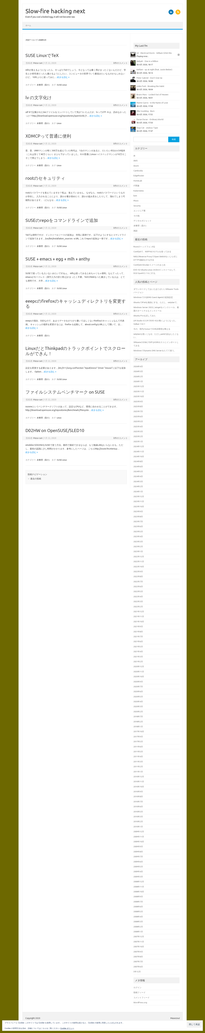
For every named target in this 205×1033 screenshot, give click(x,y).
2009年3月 (138, 877)
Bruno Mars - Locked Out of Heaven (152, 94)
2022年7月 (138, 581)
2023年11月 (138, 501)
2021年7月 (138, 636)
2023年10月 (138, 506)
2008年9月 (138, 896)
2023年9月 (138, 511)
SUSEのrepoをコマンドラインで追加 (61, 220)
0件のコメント (120, 63)
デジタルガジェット (142, 221)
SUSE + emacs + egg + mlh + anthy (57, 258)
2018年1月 (138, 726)
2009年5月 (138, 866)
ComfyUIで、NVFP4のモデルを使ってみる (152, 251)
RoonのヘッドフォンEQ (144, 247)
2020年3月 (138, 706)
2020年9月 (138, 681)
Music (136, 200)
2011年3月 (138, 761)
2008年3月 (138, 921)
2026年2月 (138, 376)
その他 (136, 216)
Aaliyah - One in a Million (147, 61)
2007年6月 (138, 967)
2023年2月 (138, 546)
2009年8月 (138, 851)
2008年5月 (138, 911)
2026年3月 (138, 371)
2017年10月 (138, 731)
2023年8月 (138, 516)
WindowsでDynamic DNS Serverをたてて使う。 (154, 350)
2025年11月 (138, 391)
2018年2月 (138, 721)
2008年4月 (138, 916)
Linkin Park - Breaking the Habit (150, 86)
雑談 (135, 231)
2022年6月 (138, 586)
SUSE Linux (62, 85)
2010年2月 (138, 821)
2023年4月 (138, 536)
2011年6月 (138, 746)
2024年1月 (138, 491)
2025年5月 (138, 421)
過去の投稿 (34, 478)
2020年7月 (138, 686)
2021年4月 (138, 651)
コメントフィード (141, 997)
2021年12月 (138, 611)
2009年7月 (138, 856)
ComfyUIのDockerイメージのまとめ (149, 265)
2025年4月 (138, 426)
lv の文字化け (38, 97)
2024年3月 (138, 481)
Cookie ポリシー (67, 1028)
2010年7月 (138, 801)
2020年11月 (138, 671)
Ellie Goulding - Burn (145, 111)
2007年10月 (138, 946)
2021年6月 (138, 641)
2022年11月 (138, 561)
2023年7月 (138, 521)
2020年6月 (138, 691)
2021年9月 (138, 626)
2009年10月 (138, 841)
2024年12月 (138, 446)
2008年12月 (138, 881)
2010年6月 (138, 806)
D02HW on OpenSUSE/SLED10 (54, 430)
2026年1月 (138, 381)
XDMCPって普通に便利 (48, 136)
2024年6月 (138, 466)
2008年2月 (138, 927)
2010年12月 (138, 776)
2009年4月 (138, 871)
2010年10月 (138, 786)
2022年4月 (138, 596)
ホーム (28, 25)
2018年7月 (138, 716)
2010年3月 (138, 816)
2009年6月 (138, 862)
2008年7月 (138, 902)
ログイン (137, 987)
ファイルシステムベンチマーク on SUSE (65, 392)
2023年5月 (138, 531)
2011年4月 (138, 756)
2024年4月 (138, 476)
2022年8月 (138, 576)
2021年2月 (138, 661)
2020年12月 (138, 666)
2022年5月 (138, 591)
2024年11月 (138, 451)
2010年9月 (138, 791)
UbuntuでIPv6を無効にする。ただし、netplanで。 (156, 302)
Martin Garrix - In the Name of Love (152, 103)
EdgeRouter (138, 175)
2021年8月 (138, 631)
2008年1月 (138, 931)
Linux (59, 123)
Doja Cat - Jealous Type (147, 128)
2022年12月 (138, 556)
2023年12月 (138, 496)
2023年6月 (138, 526)
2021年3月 (138, 656)
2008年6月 (138, 906)
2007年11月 (138, 942)
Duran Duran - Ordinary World (150, 119)
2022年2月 (138, 606)
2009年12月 (138, 831)
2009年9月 (138, 846)
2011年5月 (138, 751)
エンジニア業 (139, 211)
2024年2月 (138, 486)
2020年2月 (138, 711)
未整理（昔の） (44, 85)
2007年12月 (138, 936)
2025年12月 (138, 386)
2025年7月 (138, 411)
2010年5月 (138, 811)
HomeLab (137, 181)
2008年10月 (138, 891)
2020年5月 (138, 696)
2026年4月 (138, 366)
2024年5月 (138, 471)
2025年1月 (138, 441)
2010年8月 (138, 796)
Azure (136, 166)
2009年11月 (138, 837)
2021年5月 (138, 646)
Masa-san (37, 63)
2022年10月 (138, 566)
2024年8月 (138, 461)
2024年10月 (138, 456)
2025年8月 (138, 406)
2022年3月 (138, 601)
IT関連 (136, 186)
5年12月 (137, 971)
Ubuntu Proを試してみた (144, 316)
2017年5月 (138, 741)
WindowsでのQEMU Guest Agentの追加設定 (153, 297)
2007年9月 (138, 952)
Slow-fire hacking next (55, 11)
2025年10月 (138, 396)
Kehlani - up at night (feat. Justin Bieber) (154, 69)
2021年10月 (138, 621)
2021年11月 (138, 616)
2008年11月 (138, 887)
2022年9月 (138, 571)
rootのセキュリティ (45, 178)
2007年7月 (138, 961)
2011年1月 (138, 772)
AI (134, 156)
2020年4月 (138, 701)
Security (137, 206)
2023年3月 (138, 541)
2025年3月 (138, 431)
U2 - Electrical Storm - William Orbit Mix (154, 53)
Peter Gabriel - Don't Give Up (149, 78)
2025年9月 (138, 401)
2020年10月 (138, 676)
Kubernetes (138, 191)
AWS (135, 161)
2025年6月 (138, 416)
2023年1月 (138, 551)
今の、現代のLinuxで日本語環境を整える (151, 329)
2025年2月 (138, 436)
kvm (135, 196)
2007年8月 (138, 956)
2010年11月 (138, 781)
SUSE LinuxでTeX (42, 55)
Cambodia (138, 171)
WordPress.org (140, 1002)
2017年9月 (138, 736)
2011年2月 (138, 766)
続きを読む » (63, 77)
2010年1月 (138, 826)
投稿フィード (139, 992)
